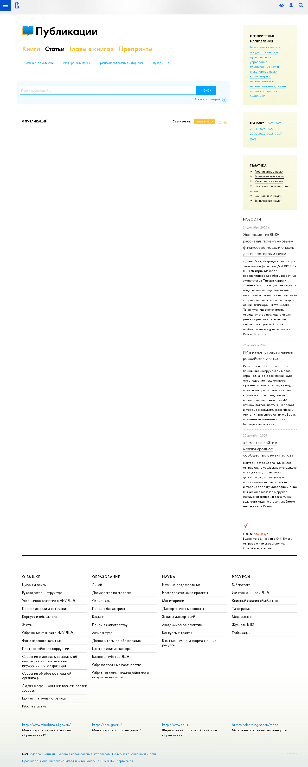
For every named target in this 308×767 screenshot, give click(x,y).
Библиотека (241, 584)
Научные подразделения (181, 584)
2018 (270, 133)
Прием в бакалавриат (109, 608)
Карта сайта (125, 761)
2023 (261, 129)
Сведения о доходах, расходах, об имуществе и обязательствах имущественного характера (49, 660)
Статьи (55, 49)
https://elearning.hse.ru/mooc (255, 724)
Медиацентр (242, 616)
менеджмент (277, 86)
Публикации (66, 31)
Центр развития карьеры (111, 648)
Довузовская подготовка (112, 592)
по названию (202, 121)
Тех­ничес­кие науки (268, 200)
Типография (241, 608)
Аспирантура (102, 632)
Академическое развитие (182, 624)
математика (258, 86)
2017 (278, 133)
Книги (31, 49)
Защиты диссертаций (178, 616)
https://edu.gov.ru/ (107, 724)
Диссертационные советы (183, 608)
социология (268, 91)
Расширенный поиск (76, 63)
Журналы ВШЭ (243, 624)
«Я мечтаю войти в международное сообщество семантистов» (268, 449)
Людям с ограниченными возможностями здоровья (54, 687)
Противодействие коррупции (45, 648)
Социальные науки (268, 196)
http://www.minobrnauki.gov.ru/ (46, 724)
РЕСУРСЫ (241, 576)
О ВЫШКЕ (31, 576)
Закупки (28, 624)
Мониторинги (173, 600)
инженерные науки (263, 71)
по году (222, 121)
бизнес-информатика (265, 47)
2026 (270, 123)
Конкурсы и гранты (177, 632)
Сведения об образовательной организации (46, 675)
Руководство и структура (42, 592)
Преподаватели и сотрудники (46, 608)
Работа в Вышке (34, 706)
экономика (257, 96)
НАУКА (168, 576)
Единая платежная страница (44, 698)
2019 (261, 133)
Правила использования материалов (121, 63)
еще (253, 138)
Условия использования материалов (84, 754)
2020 (253, 133)
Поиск (206, 90)
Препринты (136, 49)
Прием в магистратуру (110, 624)
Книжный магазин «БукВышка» (255, 600)
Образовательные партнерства (116, 664)
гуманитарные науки (264, 66)
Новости (252, 219)
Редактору (291, 753)
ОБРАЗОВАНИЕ (106, 576)
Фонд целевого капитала (42, 640)
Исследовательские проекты (185, 592)
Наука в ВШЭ (160, 63)
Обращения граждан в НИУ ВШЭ (47, 632)
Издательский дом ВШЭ (250, 592)
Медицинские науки (269, 181)
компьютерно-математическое (262, 78)
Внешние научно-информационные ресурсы (189, 642)
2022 (270, 129)
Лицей (97, 584)
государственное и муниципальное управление (264, 57)
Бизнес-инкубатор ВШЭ (110, 656)
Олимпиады (101, 600)
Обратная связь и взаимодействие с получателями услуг (120, 674)
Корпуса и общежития (39, 616)
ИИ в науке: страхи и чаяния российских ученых (268, 355)
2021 (278, 129)
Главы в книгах (92, 49)
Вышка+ (98, 616)
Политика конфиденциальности (134, 754)
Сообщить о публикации (39, 63)
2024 (253, 129)
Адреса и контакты (43, 754)
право (254, 91)
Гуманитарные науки (269, 171)
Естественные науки (269, 176)
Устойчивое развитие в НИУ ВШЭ (48, 600)
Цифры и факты (34, 584)
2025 (278, 123)
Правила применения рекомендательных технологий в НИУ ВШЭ (68, 761)
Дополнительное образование (116, 640)
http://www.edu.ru (176, 724)
